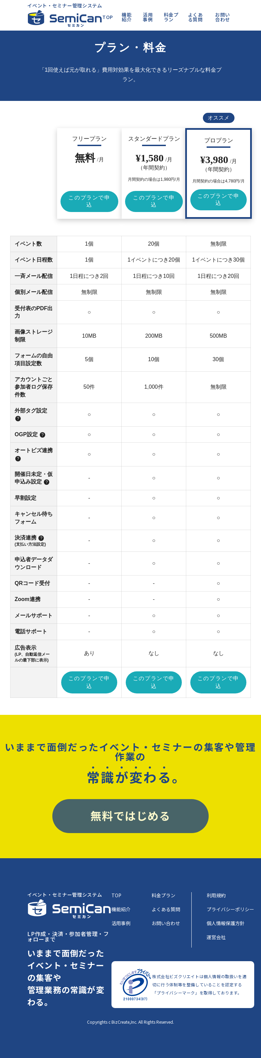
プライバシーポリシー (230, 910)
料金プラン (171, 17)
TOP (107, 17)
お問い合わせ (222, 17)
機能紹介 (127, 17)
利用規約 (216, 896)
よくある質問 (195, 17)
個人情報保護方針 (226, 924)
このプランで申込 (89, 201)
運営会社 (216, 937)
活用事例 (148, 17)
